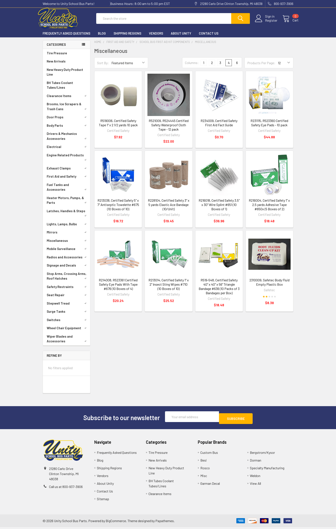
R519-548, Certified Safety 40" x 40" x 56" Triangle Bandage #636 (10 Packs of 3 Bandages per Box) (219, 290)
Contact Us (208, 37)
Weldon (255, 478)
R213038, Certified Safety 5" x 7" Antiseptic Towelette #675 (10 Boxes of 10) (118, 208)
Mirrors (67, 236)
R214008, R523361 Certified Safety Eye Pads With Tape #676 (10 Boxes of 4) (118, 288)
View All (255, 485)
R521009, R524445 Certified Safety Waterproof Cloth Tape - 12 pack (169, 128)
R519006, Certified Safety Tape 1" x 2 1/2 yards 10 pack (118, 126)
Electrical (67, 150)
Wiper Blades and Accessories (67, 342)
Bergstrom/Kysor (262, 454)
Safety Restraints (67, 291)
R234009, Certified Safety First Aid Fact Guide (219, 126)
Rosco (205, 470)
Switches (67, 324)
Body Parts (67, 129)
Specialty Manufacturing (267, 470)
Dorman (255, 462)
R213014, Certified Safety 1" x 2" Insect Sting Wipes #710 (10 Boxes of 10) (168, 288)
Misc (203, 478)
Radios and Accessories (67, 261)
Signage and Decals (67, 269)
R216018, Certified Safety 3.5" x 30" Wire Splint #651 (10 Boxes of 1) (219, 208)
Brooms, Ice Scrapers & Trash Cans (67, 110)
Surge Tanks (67, 315)
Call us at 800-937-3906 (66, 488)
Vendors (156, 37)
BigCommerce (116, 523)
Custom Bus (209, 454)
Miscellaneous (67, 244)
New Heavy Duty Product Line (65, 76)
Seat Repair (67, 299)
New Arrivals (56, 65)
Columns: (192, 66)
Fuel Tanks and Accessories (67, 191)
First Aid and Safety (67, 180)
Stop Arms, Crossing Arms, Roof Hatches (67, 280)
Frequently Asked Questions (66, 37)
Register (266, 23)
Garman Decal (210, 485)
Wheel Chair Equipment (67, 332)
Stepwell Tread (67, 307)
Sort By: (103, 67)
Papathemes (164, 523)
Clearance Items (67, 100)
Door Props (67, 121)
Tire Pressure (57, 57)
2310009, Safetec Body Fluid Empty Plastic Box (269, 286)
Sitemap (103, 501)
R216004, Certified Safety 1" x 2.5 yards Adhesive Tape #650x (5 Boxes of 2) (269, 208)
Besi (203, 462)
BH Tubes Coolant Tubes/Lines (60, 89)
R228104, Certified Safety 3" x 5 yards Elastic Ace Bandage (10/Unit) (168, 208)
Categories (56, 48)
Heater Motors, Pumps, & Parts (67, 204)
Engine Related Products (67, 161)
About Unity (181, 37)
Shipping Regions (127, 37)
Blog (102, 37)
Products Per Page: (261, 67)
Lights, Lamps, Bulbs (67, 228)
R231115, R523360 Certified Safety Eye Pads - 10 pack (269, 126)
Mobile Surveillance (67, 253)
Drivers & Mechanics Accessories (67, 140)
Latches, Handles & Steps (67, 217)
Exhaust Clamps (67, 172)
